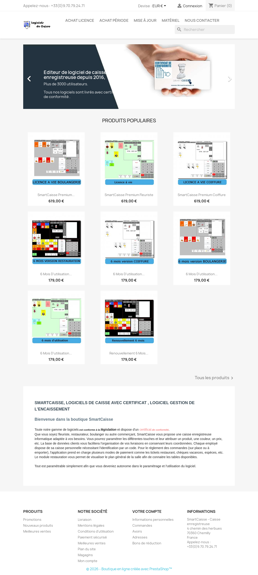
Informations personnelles (153, 519)
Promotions (32, 519)
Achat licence (79, 20)
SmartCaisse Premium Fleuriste (129, 195)
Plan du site (87, 549)
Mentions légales (91, 525)
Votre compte (147, 511)
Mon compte (87, 561)
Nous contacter (202, 20)
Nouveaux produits (38, 525)
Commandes (142, 525)
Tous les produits (215, 378)
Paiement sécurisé (92, 537)
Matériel (171, 20)
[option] (129, 76)
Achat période (114, 20)
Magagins (85, 555)
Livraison (84, 519)
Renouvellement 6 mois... (128, 353)
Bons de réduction (146, 543)
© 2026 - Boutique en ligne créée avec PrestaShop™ (129, 569)
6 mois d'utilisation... (56, 274)
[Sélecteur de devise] (160, 6)
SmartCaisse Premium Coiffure (202, 195)
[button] (39, 76)
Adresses (139, 537)
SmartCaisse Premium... (56, 195)
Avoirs (137, 531)
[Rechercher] (205, 29)
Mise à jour (145, 20)
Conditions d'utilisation (96, 531)
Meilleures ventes (37, 531)
